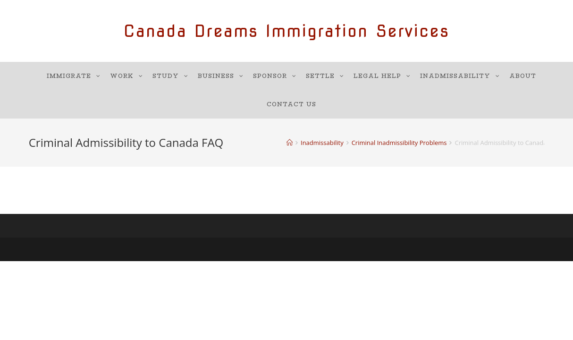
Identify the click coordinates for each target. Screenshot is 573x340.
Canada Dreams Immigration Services (286, 31)
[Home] (289, 142)
